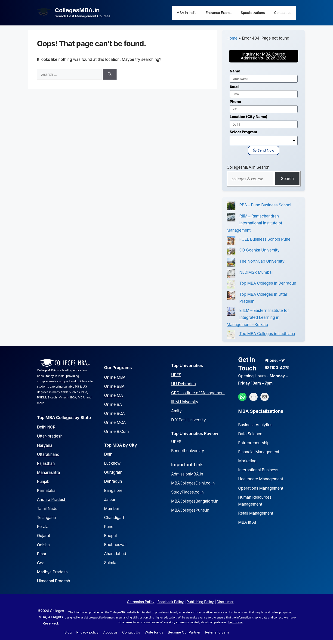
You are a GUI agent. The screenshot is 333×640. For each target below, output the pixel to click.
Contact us (282, 12)
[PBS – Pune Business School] (231, 207)
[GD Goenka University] (231, 252)
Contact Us (131, 632)
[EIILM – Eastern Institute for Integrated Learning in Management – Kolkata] (231, 312)
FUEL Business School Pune (264, 239)
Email (234, 86)
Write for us (154, 632)
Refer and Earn (217, 632)
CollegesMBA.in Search (248, 167)
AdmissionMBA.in (187, 474)
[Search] (110, 74)
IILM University (184, 402)
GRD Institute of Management (198, 393)
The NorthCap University (261, 261)
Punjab (43, 481)
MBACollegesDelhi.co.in (193, 483)
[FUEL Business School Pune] (231, 241)
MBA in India (186, 12)
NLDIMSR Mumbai (255, 272)
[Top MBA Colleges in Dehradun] (231, 285)
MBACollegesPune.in (190, 510)
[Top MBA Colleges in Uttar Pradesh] (231, 296)
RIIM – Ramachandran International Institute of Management (254, 223)
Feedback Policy (170, 602)
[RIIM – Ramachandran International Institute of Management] (231, 218)
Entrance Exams (219, 12)
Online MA (113, 395)
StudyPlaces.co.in (187, 492)
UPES (176, 375)
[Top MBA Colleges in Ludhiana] (231, 335)
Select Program (243, 132)
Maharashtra (48, 472)
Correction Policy (140, 602)
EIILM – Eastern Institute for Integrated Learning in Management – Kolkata (258, 317)
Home (232, 38)
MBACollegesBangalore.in (194, 501)
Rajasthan (46, 463)
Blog (68, 632)
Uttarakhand (48, 454)
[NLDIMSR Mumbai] (231, 274)
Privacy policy (87, 632)
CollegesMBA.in (77, 10)
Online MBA (115, 377)
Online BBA (114, 386)
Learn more (235, 622)
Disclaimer (225, 602)
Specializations (253, 12)
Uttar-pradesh (49, 436)
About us (110, 632)
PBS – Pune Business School (265, 205)
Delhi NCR (46, 427)
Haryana (44, 445)
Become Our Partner (184, 632)
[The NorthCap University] (231, 263)
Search (287, 178)
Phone (235, 101)
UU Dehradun (183, 384)
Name (235, 71)
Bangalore (113, 490)
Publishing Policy (200, 602)
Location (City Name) (248, 116)
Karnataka (46, 490)
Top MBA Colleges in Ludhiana (267, 333)
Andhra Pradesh (51, 499)
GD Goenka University (259, 250)
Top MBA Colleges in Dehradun (267, 283)
